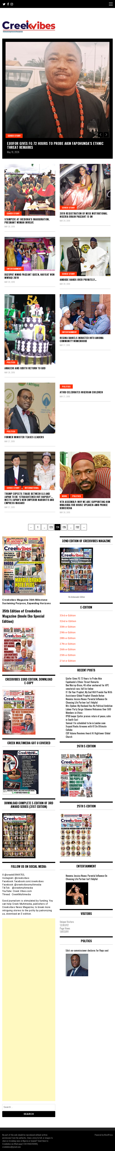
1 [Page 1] (39, 526)
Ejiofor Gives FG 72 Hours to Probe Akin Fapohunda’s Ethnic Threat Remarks (55, 145)
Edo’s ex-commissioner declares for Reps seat (87, 950)
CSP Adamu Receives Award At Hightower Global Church (88, 735)
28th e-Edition (67, 638)
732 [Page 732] (77, 526)
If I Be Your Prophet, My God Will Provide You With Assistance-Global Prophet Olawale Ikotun (89, 693)
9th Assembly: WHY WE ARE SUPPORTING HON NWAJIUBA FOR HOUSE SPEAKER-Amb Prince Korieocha (85, 505)
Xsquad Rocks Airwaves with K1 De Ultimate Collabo (86, 728)
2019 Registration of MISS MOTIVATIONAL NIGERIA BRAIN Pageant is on (84, 215)
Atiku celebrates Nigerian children (81, 392)
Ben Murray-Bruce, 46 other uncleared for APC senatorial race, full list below (87, 686)
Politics (11, 362)
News (64, 496)
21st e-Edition (68, 660)
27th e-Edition (67, 643)
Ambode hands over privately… (78, 279)
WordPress (108, 1134)
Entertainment (14, 268)
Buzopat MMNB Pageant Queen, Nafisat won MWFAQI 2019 (29, 276)
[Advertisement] (28, 1009)
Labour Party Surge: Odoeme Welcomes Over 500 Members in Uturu (88, 710)
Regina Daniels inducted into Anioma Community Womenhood (82, 339)
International (32, 487)
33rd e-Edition (68, 615)
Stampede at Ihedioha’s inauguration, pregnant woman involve (26, 221)
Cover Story (14, 135)
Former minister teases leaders (24, 437)
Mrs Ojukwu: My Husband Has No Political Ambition (89, 706)
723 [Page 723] (51, 526)
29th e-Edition (68, 632)
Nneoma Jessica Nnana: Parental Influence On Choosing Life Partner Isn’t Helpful (86, 700)
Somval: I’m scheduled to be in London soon (85, 723)
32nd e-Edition (68, 621)
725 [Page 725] (64, 526)
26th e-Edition (68, 649)
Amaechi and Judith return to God (24, 368)
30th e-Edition (67, 626)
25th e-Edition (68, 655)
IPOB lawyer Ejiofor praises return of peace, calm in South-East (88, 717)
